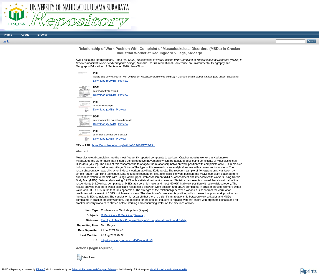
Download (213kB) (104, 95)
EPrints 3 (40, 269)
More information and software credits (168, 269)
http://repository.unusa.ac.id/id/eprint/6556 (126, 240)
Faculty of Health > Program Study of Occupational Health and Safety (144, 220)
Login (6, 41)
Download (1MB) (103, 109)
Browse (43, 34)
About (25, 34)
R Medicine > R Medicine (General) (122, 215)
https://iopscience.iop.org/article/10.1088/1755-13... (123, 145)
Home (8, 34)
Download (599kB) (104, 80)
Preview (123, 80)
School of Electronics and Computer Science (94, 269)
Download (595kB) (104, 124)
